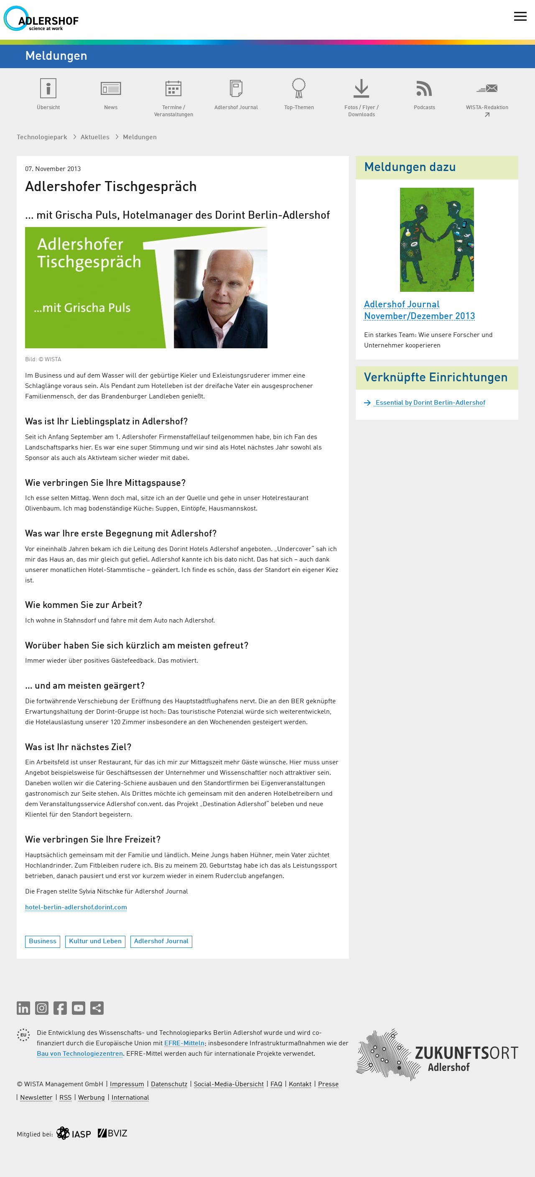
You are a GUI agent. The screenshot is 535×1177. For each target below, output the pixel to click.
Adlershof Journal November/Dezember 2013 (419, 311)
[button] (23, 1008)
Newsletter (36, 1098)
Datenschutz (169, 1084)
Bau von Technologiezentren (80, 1054)
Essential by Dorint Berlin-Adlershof (429, 403)
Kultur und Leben (95, 941)
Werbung (91, 1098)
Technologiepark (43, 137)
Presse (328, 1084)
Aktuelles (96, 137)
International (130, 1098)
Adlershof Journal (161, 941)
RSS (65, 1098)
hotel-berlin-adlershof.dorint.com (76, 907)
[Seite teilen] (97, 1008)
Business (42, 941)
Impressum (127, 1084)
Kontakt (300, 1084)
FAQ (276, 1084)
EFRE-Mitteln (184, 1043)
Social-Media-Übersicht (229, 1084)
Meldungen (140, 137)
